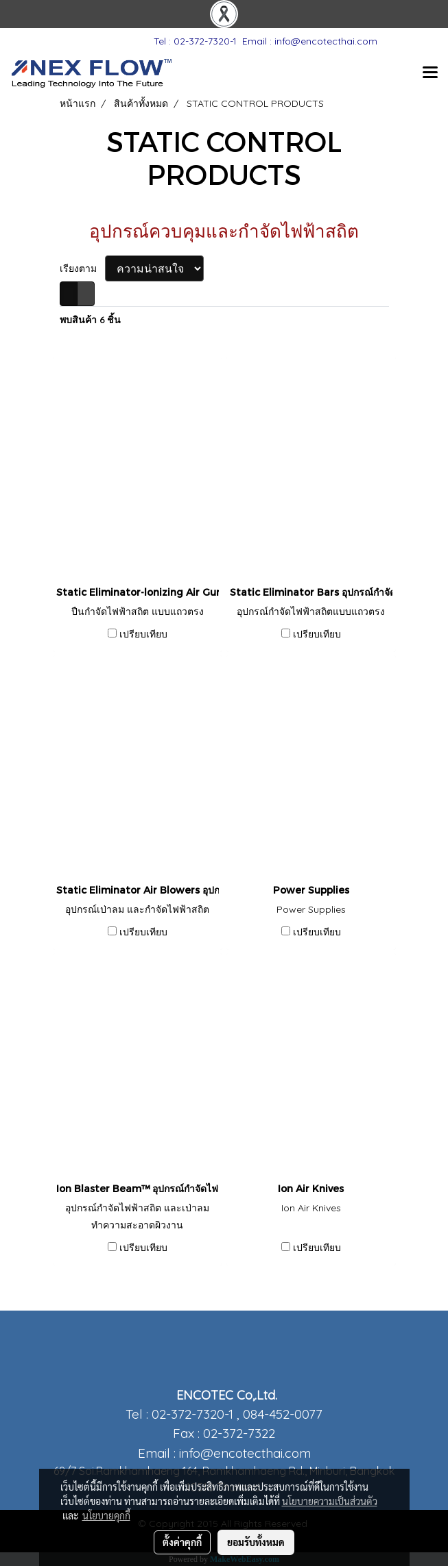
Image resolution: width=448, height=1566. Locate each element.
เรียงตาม (82, 268)
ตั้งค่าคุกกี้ (182, 1542)
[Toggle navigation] (430, 73)
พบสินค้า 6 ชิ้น (90, 320)
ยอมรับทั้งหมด (256, 1542)
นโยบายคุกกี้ (106, 1515)
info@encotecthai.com (245, 1453)
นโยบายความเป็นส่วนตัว (329, 1501)
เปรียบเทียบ (143, 634)
